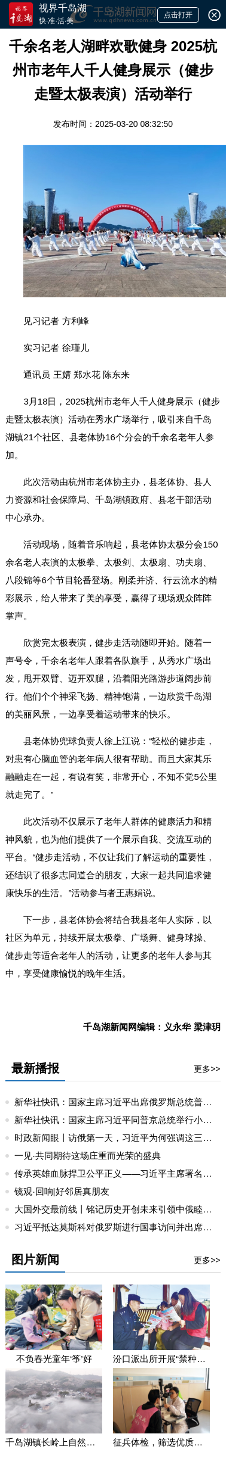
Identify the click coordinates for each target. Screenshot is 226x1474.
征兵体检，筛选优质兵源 (161, 1442)
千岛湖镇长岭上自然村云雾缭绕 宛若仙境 (53, 1442)
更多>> (207, 1069)
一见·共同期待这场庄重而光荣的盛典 (87, 1155)
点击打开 (178, 15)
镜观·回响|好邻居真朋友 (61, 1191)
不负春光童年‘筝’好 (54, 1359)
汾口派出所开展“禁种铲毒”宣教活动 (161, 1359)
